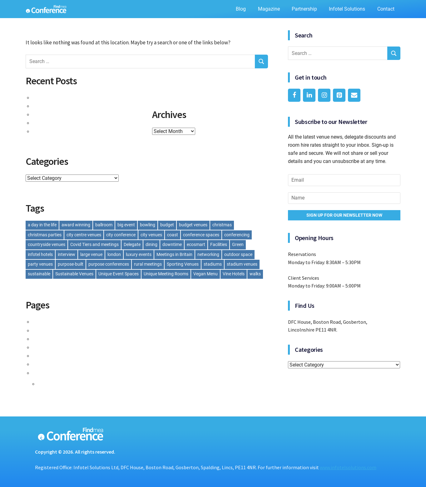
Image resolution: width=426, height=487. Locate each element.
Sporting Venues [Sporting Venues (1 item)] (183, 264)
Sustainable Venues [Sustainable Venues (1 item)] (74, 273)
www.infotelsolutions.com (348, 467)
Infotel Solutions (347, 9)
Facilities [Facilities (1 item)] (218, 244)
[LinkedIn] (309, 95)
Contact (385, 9)
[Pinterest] (339, 95)
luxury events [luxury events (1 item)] (138, 254)
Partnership (304, 9)
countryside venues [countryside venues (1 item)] (46, 244)
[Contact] (354, 95)
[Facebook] (294, 95)
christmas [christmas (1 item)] (222, 224)
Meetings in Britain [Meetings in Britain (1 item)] (174, 254)
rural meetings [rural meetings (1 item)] (148, 264)
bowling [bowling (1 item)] (147, 224)
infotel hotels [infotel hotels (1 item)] (40, 254)
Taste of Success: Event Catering (73, 97)
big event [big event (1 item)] (126, 224)
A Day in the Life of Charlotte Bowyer (77, 123)
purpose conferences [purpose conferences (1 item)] (108, 264)
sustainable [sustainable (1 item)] (39, 273)
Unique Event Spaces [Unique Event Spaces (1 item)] (118, 273)
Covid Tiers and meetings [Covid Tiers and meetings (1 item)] (94, 244)
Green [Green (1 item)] (238, 244)
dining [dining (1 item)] (151, 244)
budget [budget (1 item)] (167, 224)
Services (44, 364)
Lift (38, 339)
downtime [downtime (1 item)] (172, 244)
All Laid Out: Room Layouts (66, 106)
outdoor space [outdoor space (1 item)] (238, 254)
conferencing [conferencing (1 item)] (237, 234)
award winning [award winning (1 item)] (76, 224)
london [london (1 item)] (114, 254)
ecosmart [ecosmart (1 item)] (196, 244)
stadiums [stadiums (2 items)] (213, 264)
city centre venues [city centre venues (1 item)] (84, 234)
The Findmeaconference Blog (68, 373)
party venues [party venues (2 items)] (40, 264)
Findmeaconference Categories (71, 330)
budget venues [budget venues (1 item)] (193, 224)
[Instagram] (324, 95)
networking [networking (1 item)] (208, 254)
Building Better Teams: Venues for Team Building (91, 131)
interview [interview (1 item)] (66, 254)
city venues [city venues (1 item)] (151, 234)
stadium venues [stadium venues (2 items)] (242, 264)
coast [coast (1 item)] (172, 234)
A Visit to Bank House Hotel (67, 114)
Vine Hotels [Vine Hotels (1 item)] (234, 273)
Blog (241, 9)
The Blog (50, 384)
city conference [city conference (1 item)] (121, 234)
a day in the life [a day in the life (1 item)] (42, 224)
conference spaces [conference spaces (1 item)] (201, 234)
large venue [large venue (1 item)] (91, 254)
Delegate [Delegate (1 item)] (132, 244)
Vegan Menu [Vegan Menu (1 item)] (205, 273)
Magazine (269, 9)
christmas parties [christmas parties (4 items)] (45, 234)
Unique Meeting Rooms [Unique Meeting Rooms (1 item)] (166, 273)
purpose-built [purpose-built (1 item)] (70, 264)
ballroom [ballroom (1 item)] (103, 224)
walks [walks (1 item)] (255, 273)
